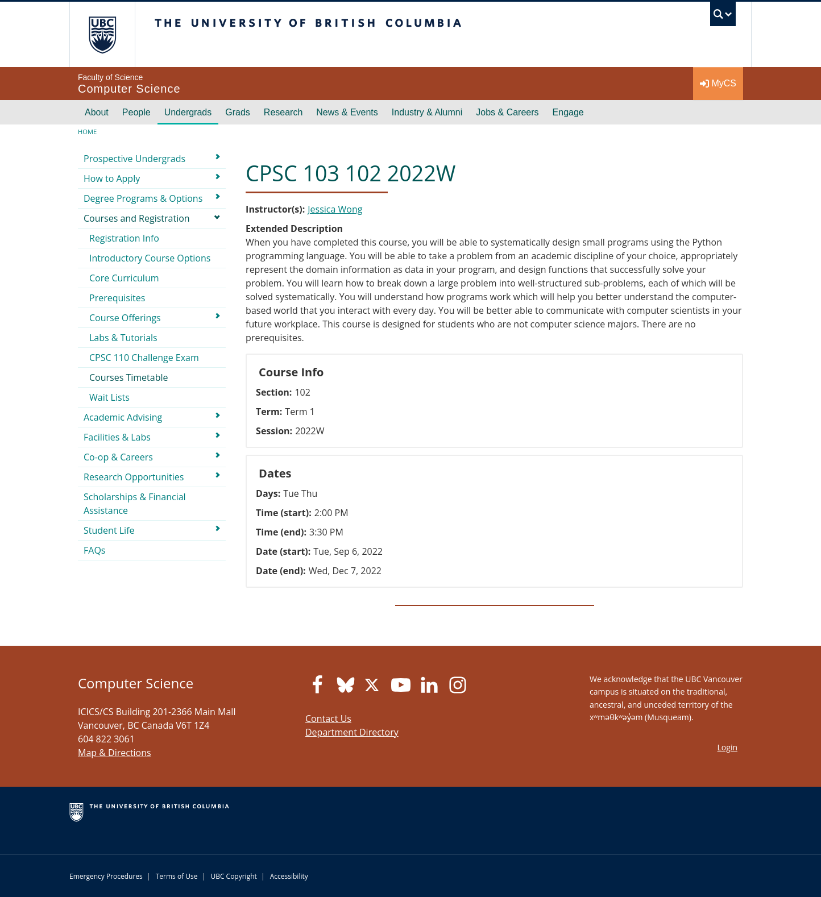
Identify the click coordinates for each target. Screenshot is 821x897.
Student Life (109, 530)
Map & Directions (114, 752)
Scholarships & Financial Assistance (135, 504)
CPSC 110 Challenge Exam (144, 357)
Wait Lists (109, 397)
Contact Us (328, 718)
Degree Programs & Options (143, 198)
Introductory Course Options (149, 258)
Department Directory (352, 732)
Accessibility (289, 876)
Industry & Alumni (427, 112)
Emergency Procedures (106, 876)
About (97, 112)
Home (87, 131)
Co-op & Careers (118, 457)
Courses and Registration (137, 218)
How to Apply (112, 178)
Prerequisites (117, 298)
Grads (237, 112)
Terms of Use (177, 876)
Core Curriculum (124, 278)
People (136, 112)
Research (283, 112)
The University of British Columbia (102, 34)
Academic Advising (123, 417)
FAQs (94, 550)
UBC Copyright (233, 876)
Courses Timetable (128, 377)
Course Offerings (125, 318)
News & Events (347, 112)
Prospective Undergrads (134, 158)
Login (727, 747)
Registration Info (124, 238)
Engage (568, 112)
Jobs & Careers (507, 112)
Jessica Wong (335, 209)
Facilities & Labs (117, 437)
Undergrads (188, 112)
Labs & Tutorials (123, 337)
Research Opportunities (134, 477)
